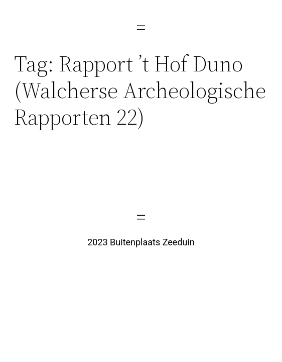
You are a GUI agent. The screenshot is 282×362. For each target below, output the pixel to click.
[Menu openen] (141, 28)
